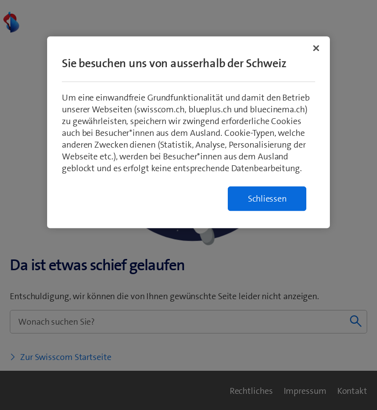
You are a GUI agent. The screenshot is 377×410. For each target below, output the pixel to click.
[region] (188, 133)
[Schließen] (316, 48)
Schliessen (267, 199)
